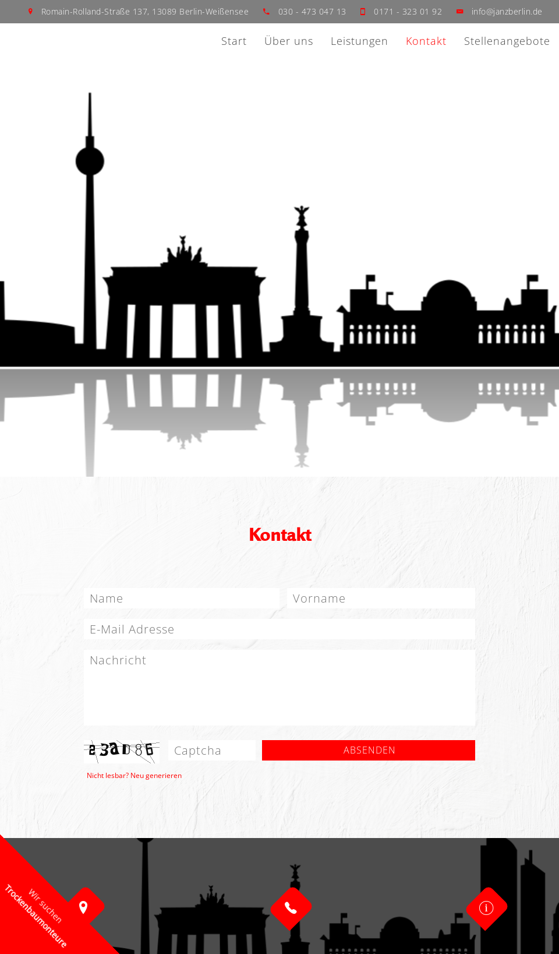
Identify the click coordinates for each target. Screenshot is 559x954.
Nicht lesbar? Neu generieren (134, 775)
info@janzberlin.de (506, 11)
